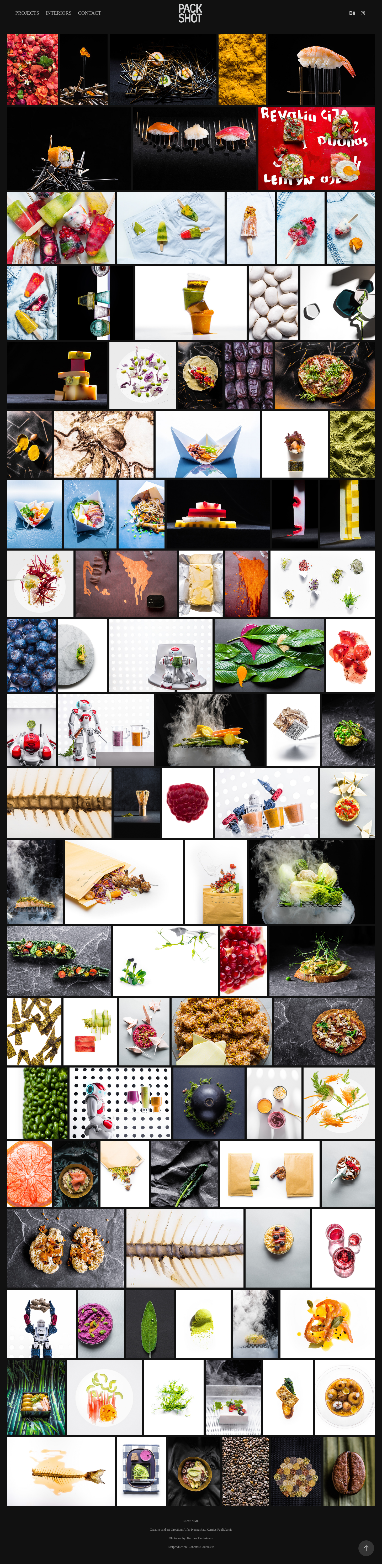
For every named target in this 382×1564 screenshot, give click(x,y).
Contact (89, 13)
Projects (27, 13)
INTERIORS (59, 13)
